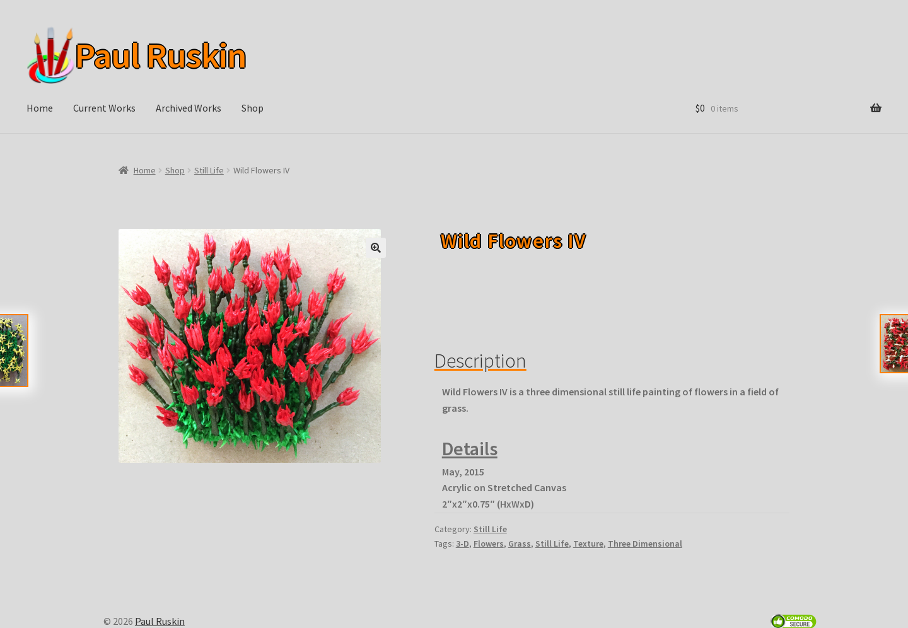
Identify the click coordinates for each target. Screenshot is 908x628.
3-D (462, 543)
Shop (253, 108)
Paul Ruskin (156, 55)
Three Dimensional (645, 543)
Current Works (104, 108)
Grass (519, 543)
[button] (376, 248)
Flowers (489, 543)
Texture (588, 543)
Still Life (209, 170)
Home (39, 108)
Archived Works (188, 108)
